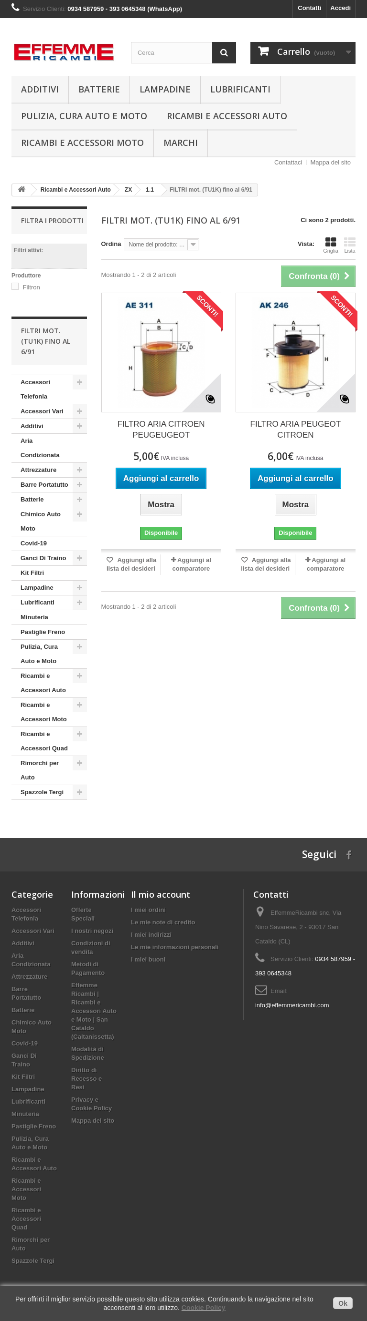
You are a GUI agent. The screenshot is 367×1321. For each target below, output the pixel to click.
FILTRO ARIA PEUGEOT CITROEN (295, 430)
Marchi (180, 142)
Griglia (330, 245)
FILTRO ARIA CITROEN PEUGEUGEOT (161, 430)
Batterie (99, 89)
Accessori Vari (42, 411)
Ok (342, 1303)
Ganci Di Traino (43, 558)
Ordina (111, 243)
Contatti (309, 7)
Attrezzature (38, 469)
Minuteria (34, 617)
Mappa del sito (330, 162)
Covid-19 (34, 543)
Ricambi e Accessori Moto (82, 142)
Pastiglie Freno (43, 631)
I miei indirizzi (151, 934)
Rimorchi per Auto (40, 770)
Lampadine (165, 89)
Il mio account (160, 894)
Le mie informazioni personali (174, 947)
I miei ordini (148, 909)
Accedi (340, 7)
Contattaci (288, 162)
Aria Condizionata (40, 448)
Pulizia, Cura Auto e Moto (84, 116)
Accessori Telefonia (35, 389)
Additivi (40, 89)
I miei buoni (148, 959)
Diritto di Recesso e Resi (86, 1078)
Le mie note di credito (163, 922)
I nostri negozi (92, 930)
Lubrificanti (240, 89)
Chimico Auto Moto (41, 521)
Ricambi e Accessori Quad (44, 741)
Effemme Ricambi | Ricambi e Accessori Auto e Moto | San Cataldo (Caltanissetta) (94, 1011)
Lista (350, 245)
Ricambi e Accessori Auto (227, 116)
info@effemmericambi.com (292, 1005)
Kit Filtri (32, 572)
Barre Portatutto (44, 484)
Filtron (31, 287)
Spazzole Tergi (42, 792)
